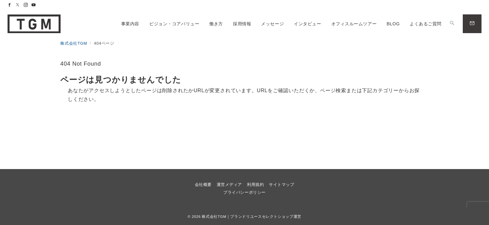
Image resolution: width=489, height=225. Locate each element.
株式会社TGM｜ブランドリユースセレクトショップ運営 (251, 216)
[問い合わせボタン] (472, 24)
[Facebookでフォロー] (9, 5)
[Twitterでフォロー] (18, 5)
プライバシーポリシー (244, 192)
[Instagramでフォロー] (26, 5)
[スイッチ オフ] (452, 24)
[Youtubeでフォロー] (34, 5)
